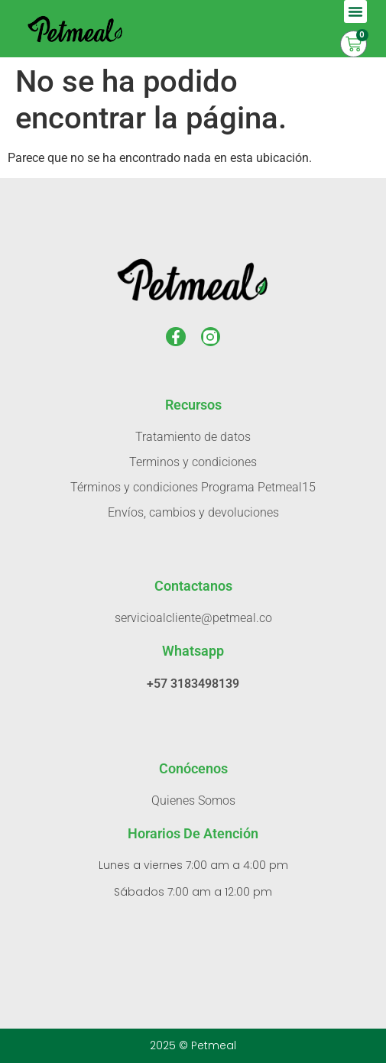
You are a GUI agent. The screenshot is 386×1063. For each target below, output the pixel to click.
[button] (355, 11)
